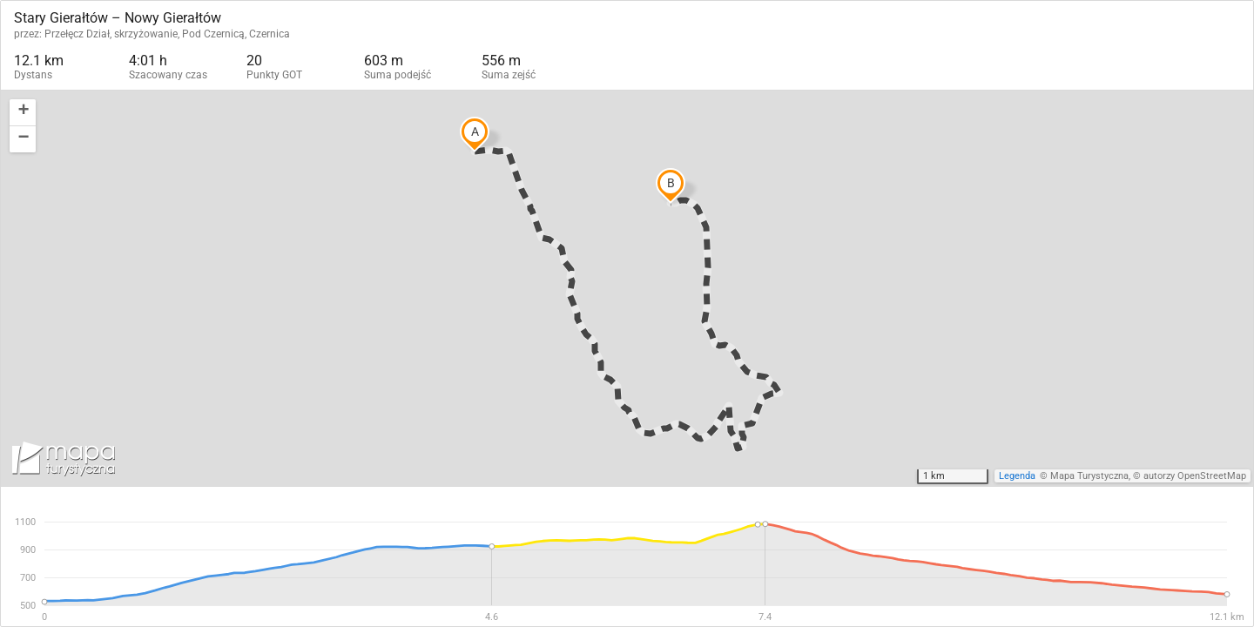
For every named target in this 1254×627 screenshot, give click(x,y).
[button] (23, 112)
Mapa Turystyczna (1089, 476)
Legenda (1017, 476)
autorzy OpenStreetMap (1194, 476)
